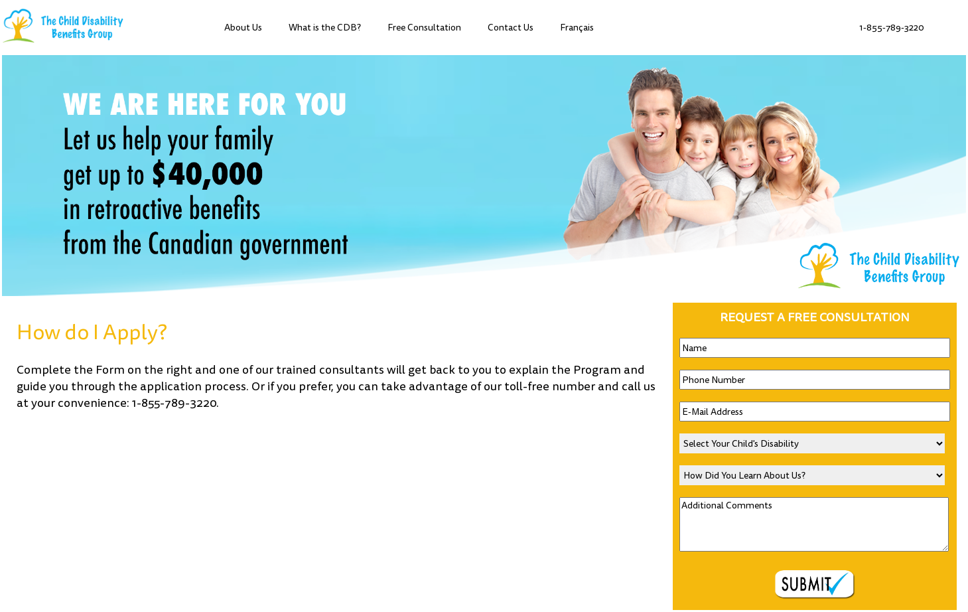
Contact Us (510, 27)
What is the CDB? (325, 27)
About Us (243, 27)
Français (577, 27)
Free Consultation (424, 27)
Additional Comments (814, 524)
